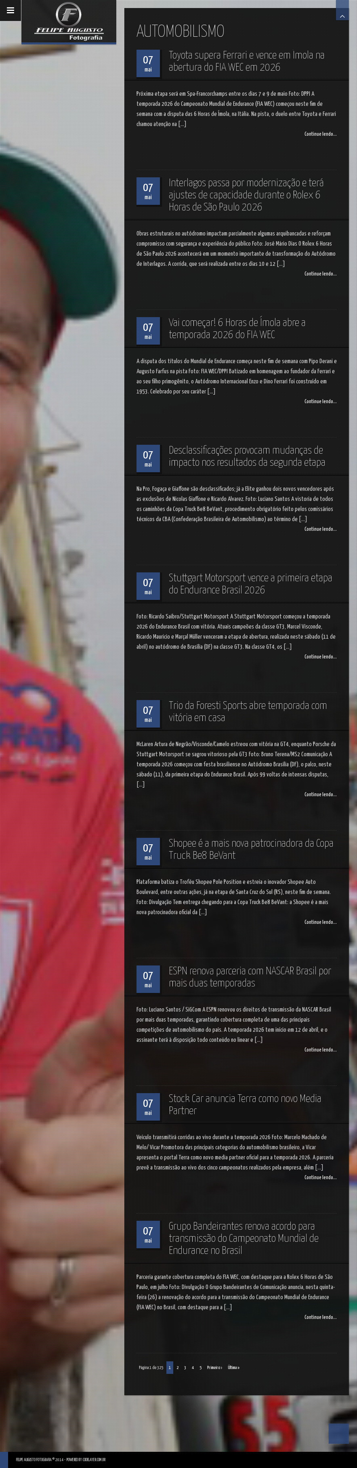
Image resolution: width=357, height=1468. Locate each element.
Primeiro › (214, 1367)
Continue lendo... (320, 134)
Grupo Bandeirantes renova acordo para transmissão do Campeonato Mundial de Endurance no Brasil (244, 1238)
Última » (233, 1367)
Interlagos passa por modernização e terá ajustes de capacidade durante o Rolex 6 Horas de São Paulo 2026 (246, 195)
